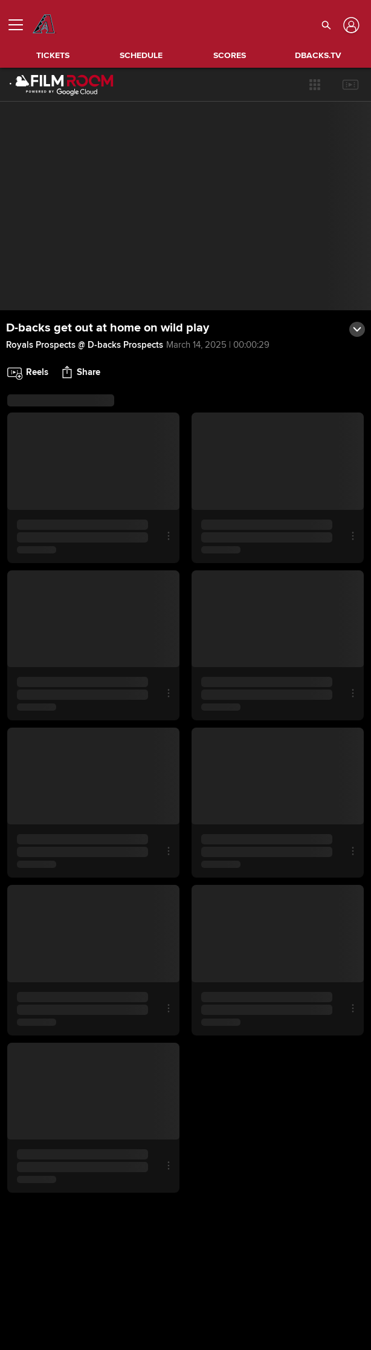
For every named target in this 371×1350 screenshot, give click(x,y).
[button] (314, 84)
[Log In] (350, 25)
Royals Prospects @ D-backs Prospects (84, 344)
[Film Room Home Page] (61, 84)
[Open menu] (20, 24)
